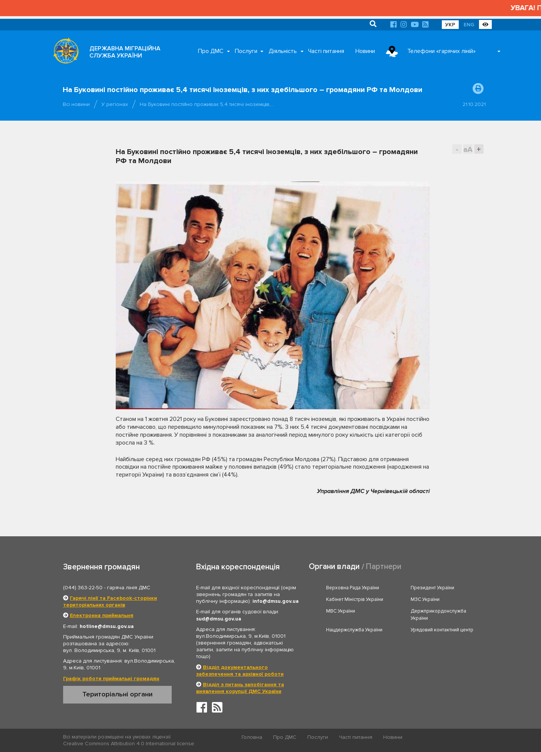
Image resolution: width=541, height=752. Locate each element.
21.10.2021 (474, 104)
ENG (469, 24)
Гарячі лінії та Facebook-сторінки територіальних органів (110, 601)
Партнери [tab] (383, 566)
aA (468, 149)
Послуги (246, 51)
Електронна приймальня (101, 615)
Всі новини (76, 104)
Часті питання (326, 51)
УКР (450, 24)
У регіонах (114, 104)
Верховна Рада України (352, 588)
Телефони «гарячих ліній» (441, 51)
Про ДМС (211, 51)
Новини (365, 51)
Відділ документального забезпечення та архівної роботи (240, 670)
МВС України (340, 611)
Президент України (432, 588)
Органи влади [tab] (334, 566)
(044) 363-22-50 (83, 587)
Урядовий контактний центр (442, 630)
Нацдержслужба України (354, 630)
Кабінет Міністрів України (354, 599)
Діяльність (283, 51)
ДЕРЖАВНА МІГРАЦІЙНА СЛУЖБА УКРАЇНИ (124, 52)
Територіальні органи (117, 694)
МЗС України (425, 599)
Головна (252, 737)
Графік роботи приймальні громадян (111, 678)
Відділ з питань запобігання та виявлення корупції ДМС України (240, 688)
